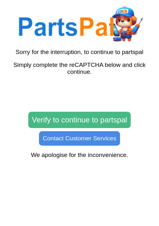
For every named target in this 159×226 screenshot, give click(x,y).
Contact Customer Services (79, 138)
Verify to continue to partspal (79, 120)
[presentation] (79, 94)
